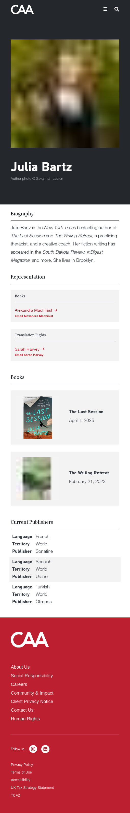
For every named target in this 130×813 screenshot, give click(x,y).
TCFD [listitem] (15, 795)
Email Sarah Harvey (29, 355)
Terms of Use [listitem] (21, 772)
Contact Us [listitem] (22, 710)
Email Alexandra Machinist (34, 316)
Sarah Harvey (27, 349)
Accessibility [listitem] (20, 780)
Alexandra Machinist (33, 310)
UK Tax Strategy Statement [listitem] (32, 788)
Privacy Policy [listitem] (22, 765)
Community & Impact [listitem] (32, 693)
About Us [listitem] (20, 667)
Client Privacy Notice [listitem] (32, 701)
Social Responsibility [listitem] (32, 675)
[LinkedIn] (45, 749)
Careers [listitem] (19, 684)
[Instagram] (33, 749)
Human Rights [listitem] (25, 718)
